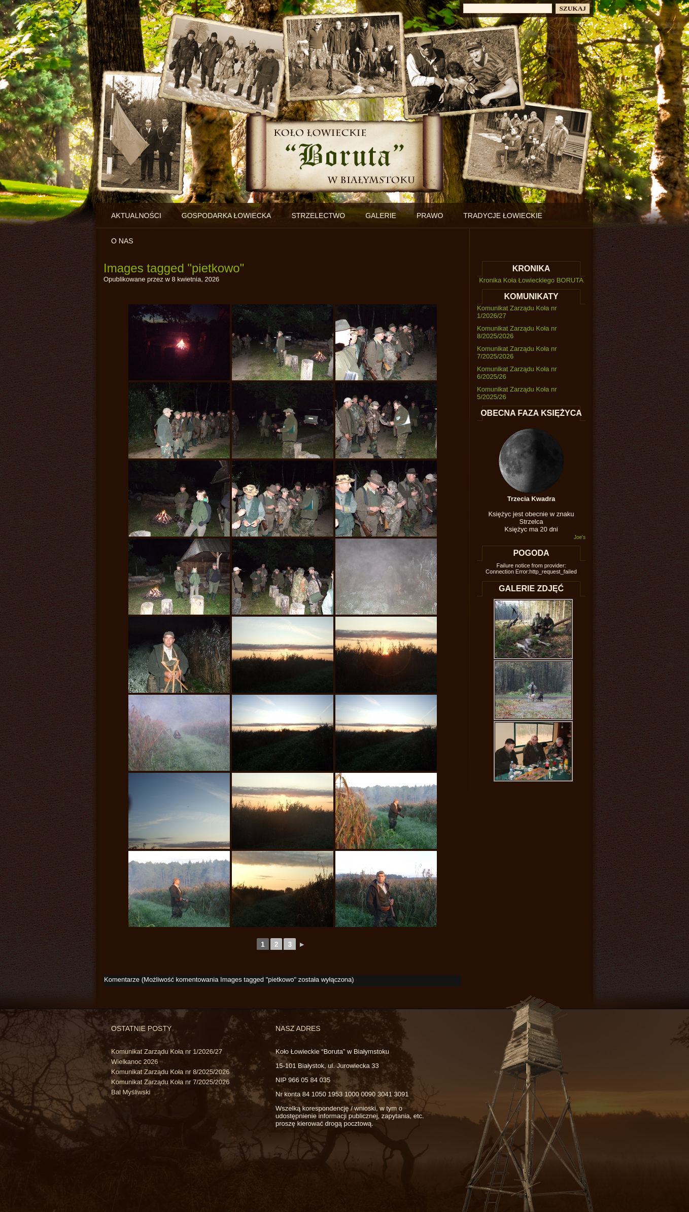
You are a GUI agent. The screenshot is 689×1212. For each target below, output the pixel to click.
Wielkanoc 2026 (134, 1061)
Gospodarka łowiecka (226, 215)
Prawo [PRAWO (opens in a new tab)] (430, 215)
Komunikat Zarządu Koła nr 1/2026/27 (166, 1051)
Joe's (579, 537)
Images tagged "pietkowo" (174, 268)
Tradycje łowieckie (502, 215)
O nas (122, 241)
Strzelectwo (318, 215)
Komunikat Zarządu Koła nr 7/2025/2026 (170, 1082)
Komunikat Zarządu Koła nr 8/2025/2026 (170, 1072)
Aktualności (136, 215)
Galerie (380, 215)
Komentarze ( (228, 979)
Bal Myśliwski (130, 1092)
